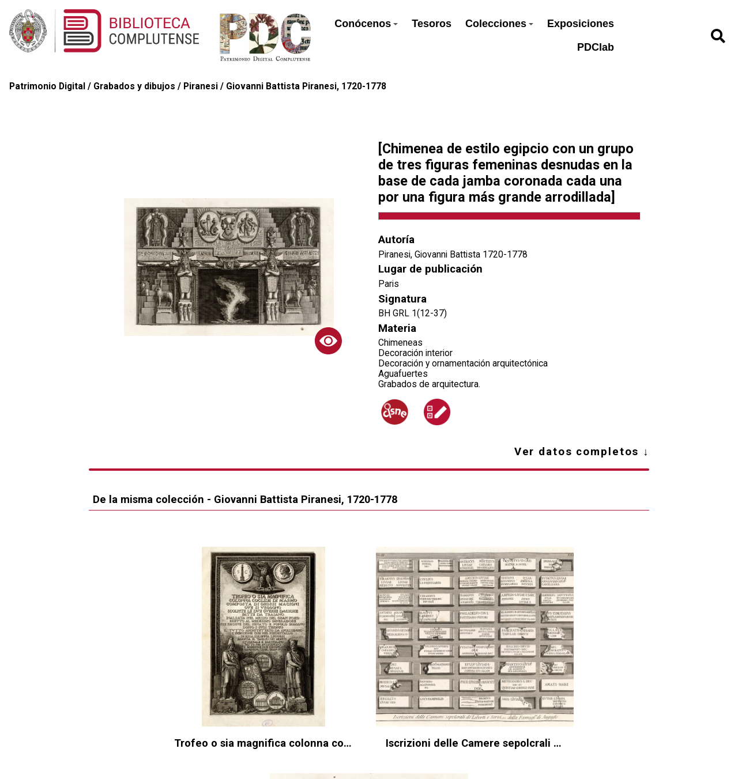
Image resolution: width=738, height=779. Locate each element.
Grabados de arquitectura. (429, 384)
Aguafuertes (403, 374)
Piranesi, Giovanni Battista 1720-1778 (453, 254)
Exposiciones (580, 23)
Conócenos (366, 23)
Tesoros (431, 23)
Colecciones (499, 23)
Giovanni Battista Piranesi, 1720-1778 (306, 86)
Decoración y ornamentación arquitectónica (463, 363)
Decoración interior (415, 353)
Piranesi (200, 86)
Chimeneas (400, 343)
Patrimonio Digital (47, 86)
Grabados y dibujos (134, 86)
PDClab (595, 47)
